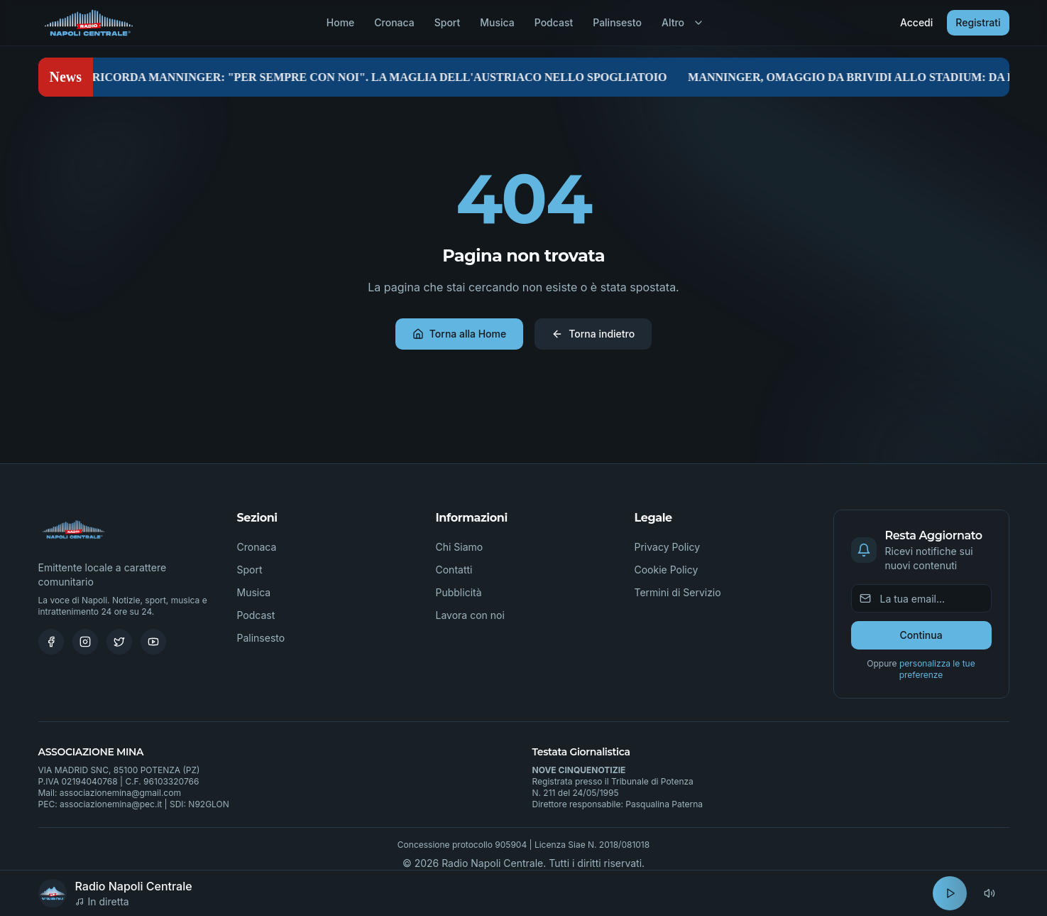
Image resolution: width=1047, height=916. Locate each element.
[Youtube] (153, 641)
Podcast (554, 22)
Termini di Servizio (678, 592)
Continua (920, 635)
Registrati (977, 22)
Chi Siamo (459, 547)
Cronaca (394, 22)
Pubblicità (459, 592)
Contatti (454, 570)
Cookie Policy (666, 570)
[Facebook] (51, 641)
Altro (683, 22)
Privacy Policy (668, 547)
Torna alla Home (459, 334)
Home (341, 22)
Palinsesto (617, 22)
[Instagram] (85, 641)
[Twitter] (119, 641)
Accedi (916, 22)
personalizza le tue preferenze (937, 669)
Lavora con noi (470, 615)
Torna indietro (593, 334)
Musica (497, 22)
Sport (447, 22)
